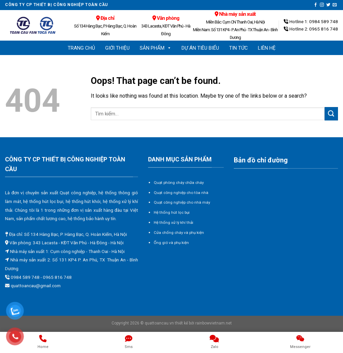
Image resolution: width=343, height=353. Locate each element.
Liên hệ (267, 48)
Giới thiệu (117, 48)
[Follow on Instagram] (322, 5)
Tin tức (238, 48)
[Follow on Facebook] (316, 5)
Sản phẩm (156, 48)
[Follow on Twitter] (328, 5)
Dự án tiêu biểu (200, 48)
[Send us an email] (335, 5)
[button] (169, 48)
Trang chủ (81, 48)
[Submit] (331, 113)
